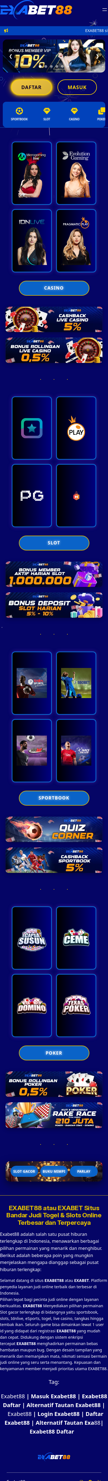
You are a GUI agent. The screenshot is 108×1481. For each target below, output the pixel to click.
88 (92, 1422)
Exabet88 (13, 1396)
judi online (58, 1299)
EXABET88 (26, 1208)
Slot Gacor (24, 1171)
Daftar (31, 87)
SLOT (54, 543)
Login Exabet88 (58, 1414)
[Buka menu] (104, 9)
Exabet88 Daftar (52, 1431)
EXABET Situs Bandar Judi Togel (52, 1211)
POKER (54, 1053)
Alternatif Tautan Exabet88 (63, 1405)
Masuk (77, 87)
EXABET (81, 1280)
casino (66, 1318)
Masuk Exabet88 (53, 1396)
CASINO (54, 288)
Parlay (84, 1171)
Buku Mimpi (54, 1171)
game (46, 1324)
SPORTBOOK (54, 798)
